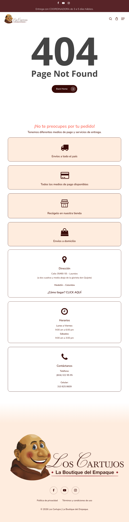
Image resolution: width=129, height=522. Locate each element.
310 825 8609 (64, 386)
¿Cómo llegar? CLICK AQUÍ (64, 292)
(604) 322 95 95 (64, 375)
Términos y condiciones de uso (77, 500)
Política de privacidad (47, 500)
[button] (123, 18)
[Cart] (117, 18)
